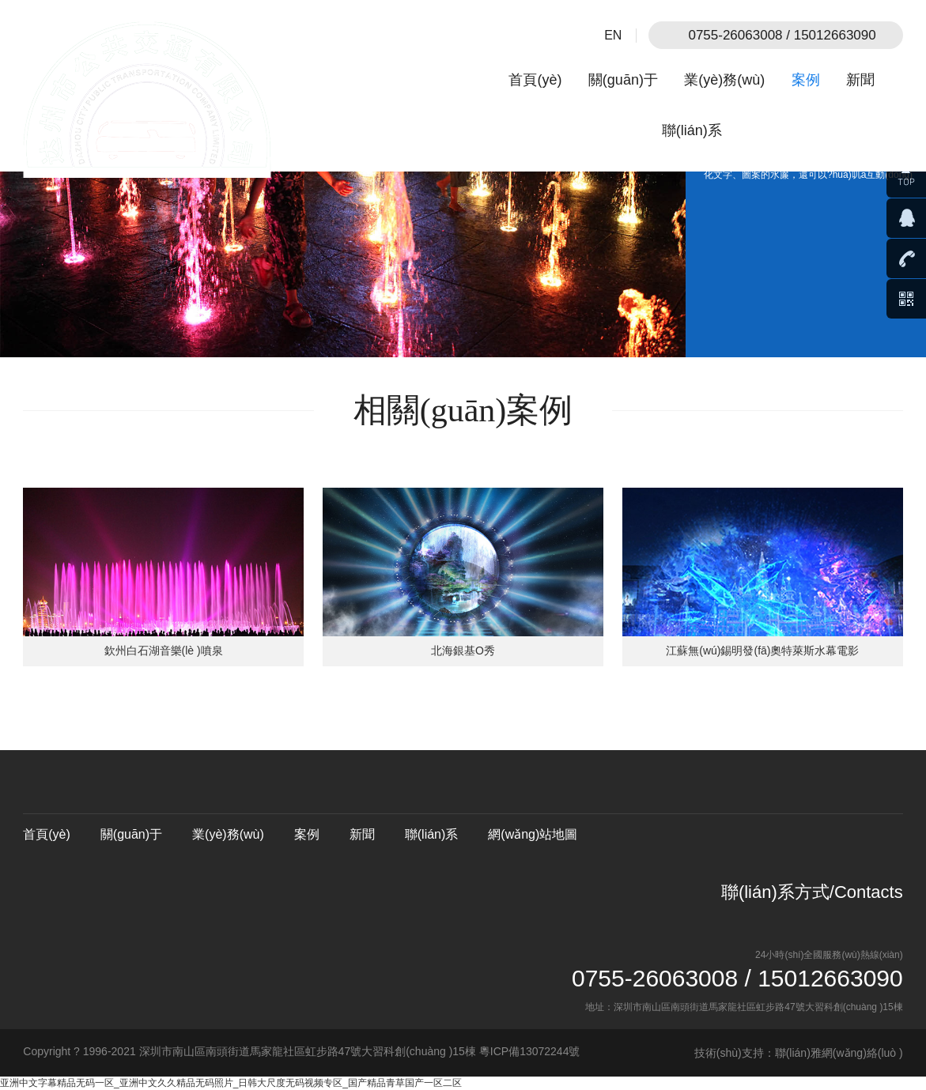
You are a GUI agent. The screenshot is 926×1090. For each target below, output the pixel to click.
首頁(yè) (534, 80)
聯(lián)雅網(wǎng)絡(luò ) (839, 1053)
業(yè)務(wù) (724, 80)
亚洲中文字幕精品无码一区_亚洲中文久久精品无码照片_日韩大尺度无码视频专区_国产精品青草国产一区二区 (231, 1082)
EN (613, 35)
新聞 (860, 80)
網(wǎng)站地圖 (532, 834)
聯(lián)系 (692, 130)
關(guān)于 (623, 80)
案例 (806, 80)
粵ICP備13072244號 (529, 1051)
